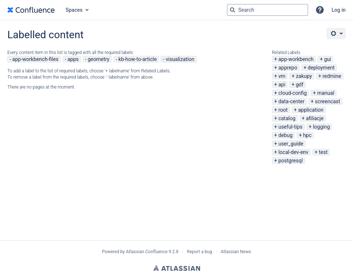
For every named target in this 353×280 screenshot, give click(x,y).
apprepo (287, 68)
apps (73, 59)
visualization (180, 59)
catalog (286, 118)
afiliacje (315, 118)
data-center (291, 101)
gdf (300, 84)
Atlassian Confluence (147, 251)
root (282, 110)
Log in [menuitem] (339, 10)
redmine (331, 76)
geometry (98, 59)
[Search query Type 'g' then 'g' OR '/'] (267, 10)
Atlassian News (236, 251)
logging (321, 127)
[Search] (232, 10)
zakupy (304, 76)
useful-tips (290, 127)
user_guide (290, 144)
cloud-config (292, 93)
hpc (307, 135)
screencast (327, 101)
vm (281, 76)
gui (327, 59)
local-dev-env (293, 152)
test (323, 152)
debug (285, 135)
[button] (320, 10)
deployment (321, 68)
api (281, 84)
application (311, 110)
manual (325, 93)
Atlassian (176, 268)
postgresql (290, 161)
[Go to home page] (31, 10)
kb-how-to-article (137, 59)
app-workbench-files (35, 59)
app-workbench (296, 59)
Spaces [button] (74, 10)
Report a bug (199, 251)
